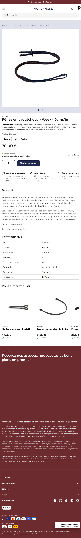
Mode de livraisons (8, 523)
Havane (6, 139)
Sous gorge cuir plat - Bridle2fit (52, 329)
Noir (15, 139)
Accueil (5, 26)
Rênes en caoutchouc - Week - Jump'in (36, 26)
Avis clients (39, 173)
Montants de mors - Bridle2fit (16, 329)
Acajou (24, 139)
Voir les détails (73, 155)
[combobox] (40, 15)
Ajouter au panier (28, 163)
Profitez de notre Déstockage (40, 2)
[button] (40, 494)
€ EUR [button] (6, 508)
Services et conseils (15, 173)
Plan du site (36, 534)
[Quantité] (8, 163)
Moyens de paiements (10, 515)
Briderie (14, 26)
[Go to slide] (38, 110)
